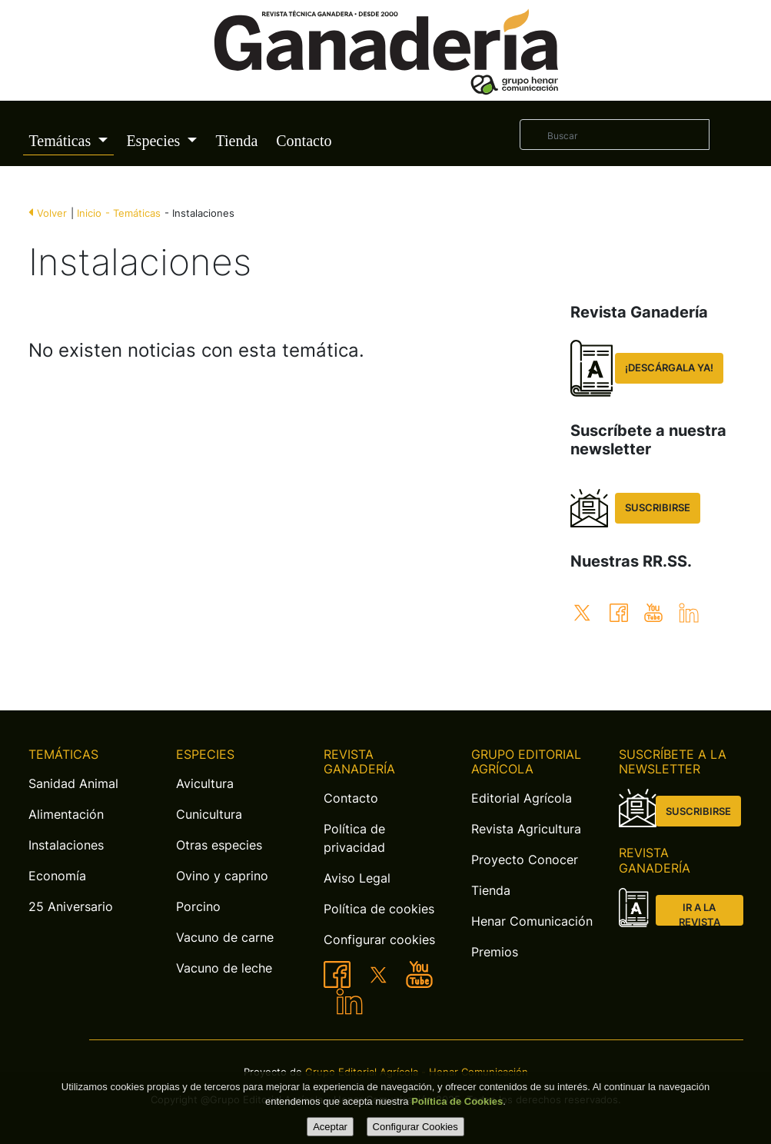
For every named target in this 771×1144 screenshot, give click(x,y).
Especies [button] (155, 140)
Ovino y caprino (222, 875)
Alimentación (66, 814)
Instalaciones (66, 845)
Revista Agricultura (526, 828)
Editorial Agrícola (521, 798)
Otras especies (219, 845)
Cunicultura (209, 814)
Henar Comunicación (532, 921)
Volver (52, 213)
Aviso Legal (357, 878)
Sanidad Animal (73, 783)
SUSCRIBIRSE (657, 508)
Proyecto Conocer (524, 859)
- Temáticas (133, 213)
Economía (57, 875)
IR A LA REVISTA (699, 914)
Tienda (236, 140)
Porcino (198, 906)
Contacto (303, 140)
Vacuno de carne (225, 937)
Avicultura (205, 783)
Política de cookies (379, 908)
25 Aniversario (70, 906)
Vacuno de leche (224, 968)
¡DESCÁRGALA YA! (669, 368)
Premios (494, 951)
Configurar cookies (379, 939)
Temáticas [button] (62, 140)
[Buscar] (614, 134)
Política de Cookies (457, 1101)
